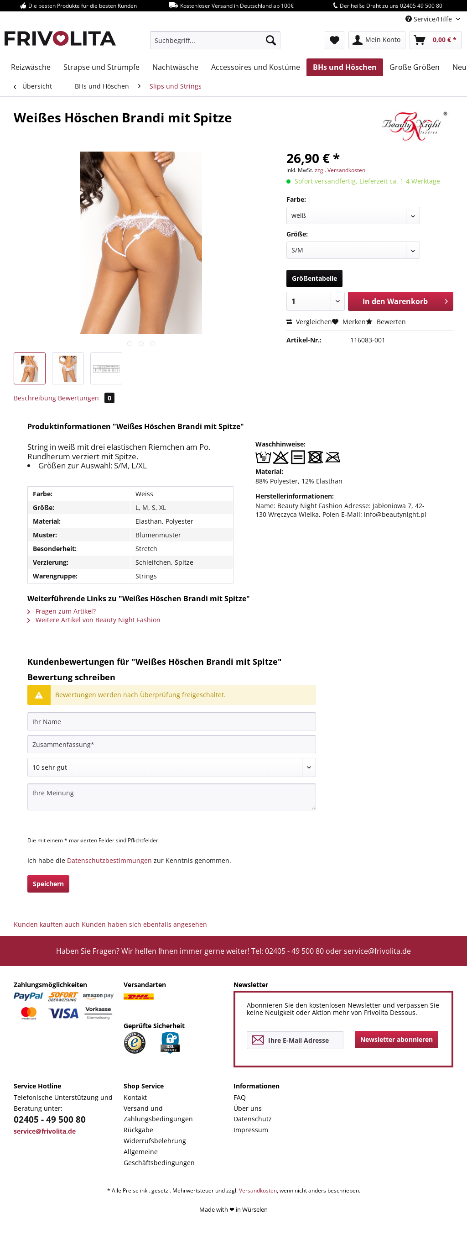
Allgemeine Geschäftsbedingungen (159, 1157)
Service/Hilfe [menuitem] (429, 19)
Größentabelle (314, 278)
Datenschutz (253, 1118)
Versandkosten (258, 1190)
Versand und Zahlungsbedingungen (158, 1114)
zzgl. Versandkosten (340, 170)
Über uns (248, 1108)
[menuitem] (215, 40)
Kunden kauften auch (47, 924)
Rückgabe (138, 1129)
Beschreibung (35, 398)
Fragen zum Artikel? (61, 611)
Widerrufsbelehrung (155, 1140)
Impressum (251, 1129)
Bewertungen (86, 398)
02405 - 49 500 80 (50, 1119)
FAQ (240, 1097)
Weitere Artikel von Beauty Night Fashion (94, 619)
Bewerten (386, 321)
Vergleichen (309, 321)
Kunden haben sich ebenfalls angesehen (144, 924)
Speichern (48, 883)
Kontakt (135, 1097)
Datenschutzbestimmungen (109, 860)
